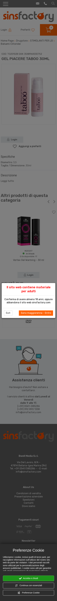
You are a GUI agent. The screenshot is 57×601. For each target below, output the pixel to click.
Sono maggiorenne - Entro (36, 312)
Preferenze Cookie (28, 592)
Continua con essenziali (28, 585)
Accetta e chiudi (28, 578)
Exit (8, 312)
